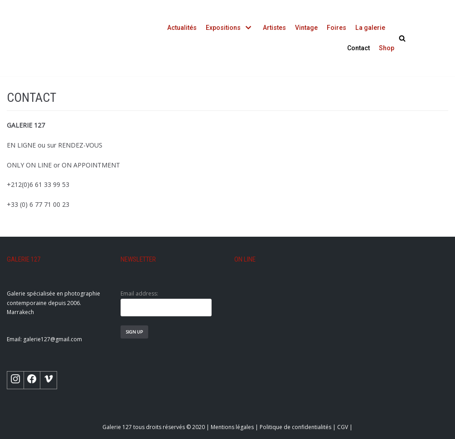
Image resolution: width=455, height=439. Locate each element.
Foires (337, 27)
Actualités (182, 27)
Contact (358, 48)
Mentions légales (232, 427)
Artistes (274, 27)
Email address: (166, 303)
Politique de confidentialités (295, 427)
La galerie (370, 27)
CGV (342, 427)
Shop (386, 48)
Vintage (306, 27)
